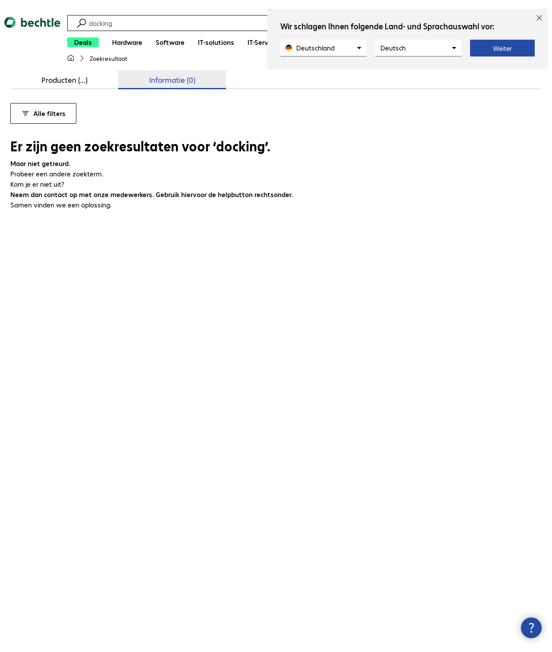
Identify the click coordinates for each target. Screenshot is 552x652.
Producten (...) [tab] (64, 80)
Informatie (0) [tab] (172, 80)
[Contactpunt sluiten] (531, 628)
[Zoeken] (249, 23)
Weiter (502, 48)
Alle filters (43, 113)
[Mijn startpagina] (70, 58)
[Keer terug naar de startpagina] (32, 43)
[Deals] (83, 42)
